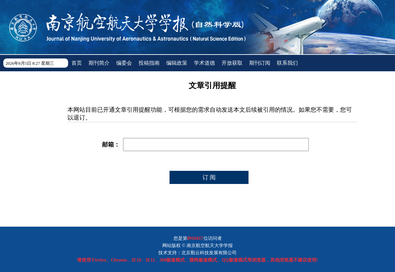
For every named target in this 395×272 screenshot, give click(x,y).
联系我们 (287, 63)
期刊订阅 (259, 63)
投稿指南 (149, 63)
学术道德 (204, 63)
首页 (76, 63)
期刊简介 (99, 63)
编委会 (124, 63)
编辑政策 (176, 63)
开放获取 (232, 63)
